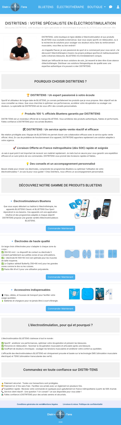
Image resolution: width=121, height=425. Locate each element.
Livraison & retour (70, 404)
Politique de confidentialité (91, 404)
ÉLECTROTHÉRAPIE (70, 7)
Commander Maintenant (60, 228)
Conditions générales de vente (30, 404)
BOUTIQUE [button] (95, 7)
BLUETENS (45, 7)
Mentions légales (50, 404)
